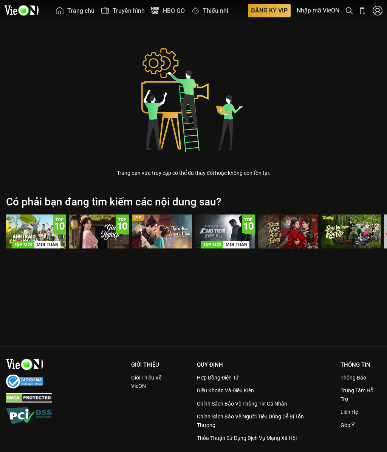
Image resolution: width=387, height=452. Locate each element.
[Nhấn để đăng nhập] (377, 10)
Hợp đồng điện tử (221, 377)
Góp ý (348, 425)
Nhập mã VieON (318, 11)
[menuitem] (74, 10)
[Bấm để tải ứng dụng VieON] (363, 10)
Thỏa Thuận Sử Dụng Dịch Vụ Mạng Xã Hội (251, 438)
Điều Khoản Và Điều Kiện (229, 390)
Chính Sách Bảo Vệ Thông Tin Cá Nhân (247, 403)
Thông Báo (354, 377)
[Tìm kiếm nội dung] (349, 10)
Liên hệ (350, 412)
